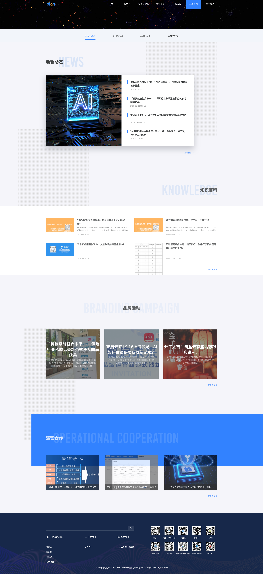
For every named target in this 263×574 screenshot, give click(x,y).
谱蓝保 (49, 551)
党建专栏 (177, 4)
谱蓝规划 (50, 562)
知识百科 (118, 36)
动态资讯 (193, 4)
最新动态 (90, 36)
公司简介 (88, 546)
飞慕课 (49, 557)
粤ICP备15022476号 (142, 567)
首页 (110, 4)
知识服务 (160, 4)
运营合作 (173, 36)
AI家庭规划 (144, 4)
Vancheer (164, 567)
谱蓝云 (127, 4)
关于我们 (210, 4)
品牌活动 (145, 36)
